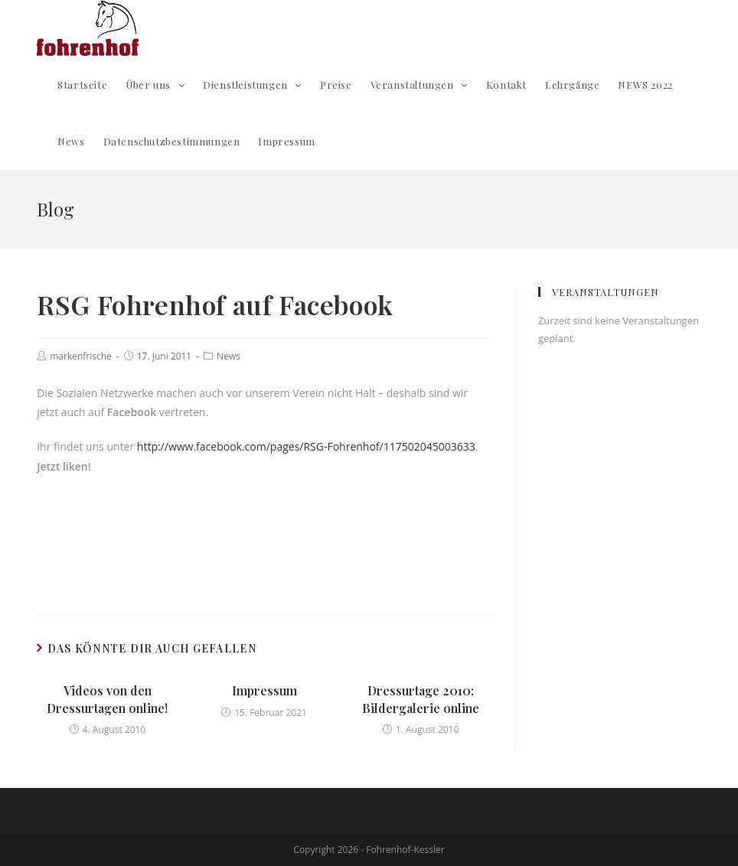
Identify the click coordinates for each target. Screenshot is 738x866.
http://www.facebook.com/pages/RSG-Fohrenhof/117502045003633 (306, 446)
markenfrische (81, 356)
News (228, 356)
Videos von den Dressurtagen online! (107, 698)
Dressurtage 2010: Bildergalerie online (420, 698)
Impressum (264, 690)
